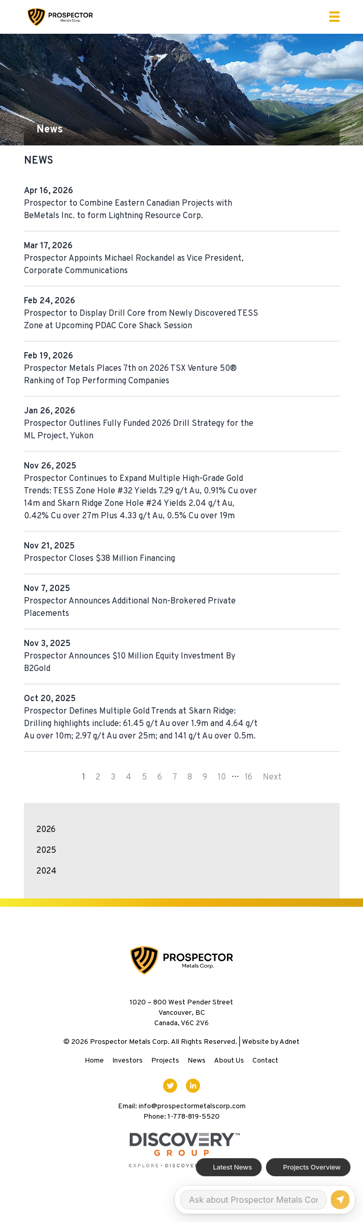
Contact (265, 1060)
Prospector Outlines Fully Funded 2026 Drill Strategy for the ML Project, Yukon (138, 430)
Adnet (289, 1042)
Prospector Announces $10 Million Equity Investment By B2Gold (129, 662)
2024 (46, 871)
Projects (165, 1060)
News (196, 1060)
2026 (46, 830)
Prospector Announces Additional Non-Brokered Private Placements (130, 607)
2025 (46, 850)
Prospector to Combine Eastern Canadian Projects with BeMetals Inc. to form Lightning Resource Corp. (128, 209)
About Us (229, 1060)
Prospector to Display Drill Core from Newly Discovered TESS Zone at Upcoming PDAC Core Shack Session (141, 319)
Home (94, 1060)
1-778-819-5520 (194, 1116)
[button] (334, 16)
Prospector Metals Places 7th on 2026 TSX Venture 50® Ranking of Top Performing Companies (130, 375)
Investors (127, 1060)
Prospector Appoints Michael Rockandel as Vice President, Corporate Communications (134, 264)
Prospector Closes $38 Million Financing (99, 559)
